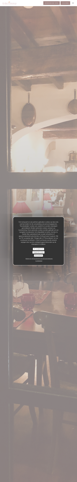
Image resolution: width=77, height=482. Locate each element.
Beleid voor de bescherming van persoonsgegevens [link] (39, 258)
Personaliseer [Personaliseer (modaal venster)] (38, 255)
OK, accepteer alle (38, 249)
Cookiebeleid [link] (38, 261)
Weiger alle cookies (38, 252)
